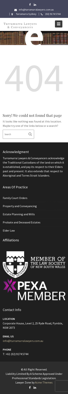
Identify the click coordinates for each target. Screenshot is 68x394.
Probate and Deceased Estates (21, 222)
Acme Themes (44, 382)
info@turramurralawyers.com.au (23, 340)
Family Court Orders (15, 198)
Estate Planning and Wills (19, 214)
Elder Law (9, 230)
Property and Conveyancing (20, 206)
